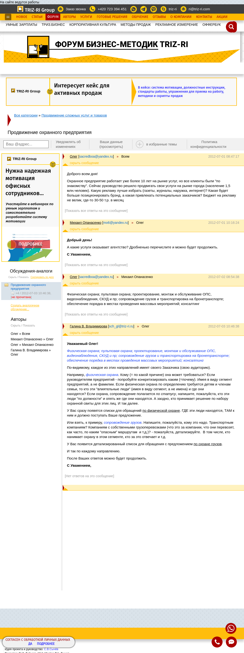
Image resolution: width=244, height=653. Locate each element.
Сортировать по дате (42, 277)
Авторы (69, 17)
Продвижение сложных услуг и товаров (74, 115)
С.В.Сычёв (51, 649)
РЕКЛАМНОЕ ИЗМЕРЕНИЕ (176, 25)
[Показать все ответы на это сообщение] (96, 211)
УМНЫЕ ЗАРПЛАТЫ (21, 25)
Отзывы (159, 17)
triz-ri (173, 9)
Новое (21, 17)
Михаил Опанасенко (85, 223)
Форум (53, 17)
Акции (222, 17)
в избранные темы (161, 144)
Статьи (37, 17)
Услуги (86, 17)
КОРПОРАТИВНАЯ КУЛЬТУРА (92, 25)
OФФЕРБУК (212, 25)
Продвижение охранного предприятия (28, 286)
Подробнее (46, 644)
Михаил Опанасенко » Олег (32, 339)
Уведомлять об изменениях (68, 144)
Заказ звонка (76, 9)
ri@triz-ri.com (199, 9)
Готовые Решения (112, 17)
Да (30, 644)
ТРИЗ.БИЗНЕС (53, 25)
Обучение (140, 17)
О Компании (181, 17)
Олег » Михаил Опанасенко (32, 345)
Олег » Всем (20, 334)
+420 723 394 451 (112, 9)
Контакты (204, 17)
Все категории (26, 115)
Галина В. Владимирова (88, 326)
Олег (73, 156)
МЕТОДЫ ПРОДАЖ (136, 25)
